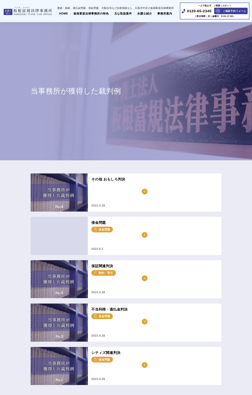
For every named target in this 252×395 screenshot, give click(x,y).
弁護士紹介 (144, 13)
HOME (63, 13)
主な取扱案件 (123, 13)
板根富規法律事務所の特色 (91, 13)
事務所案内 (164, 13)
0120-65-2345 (199, 11)
